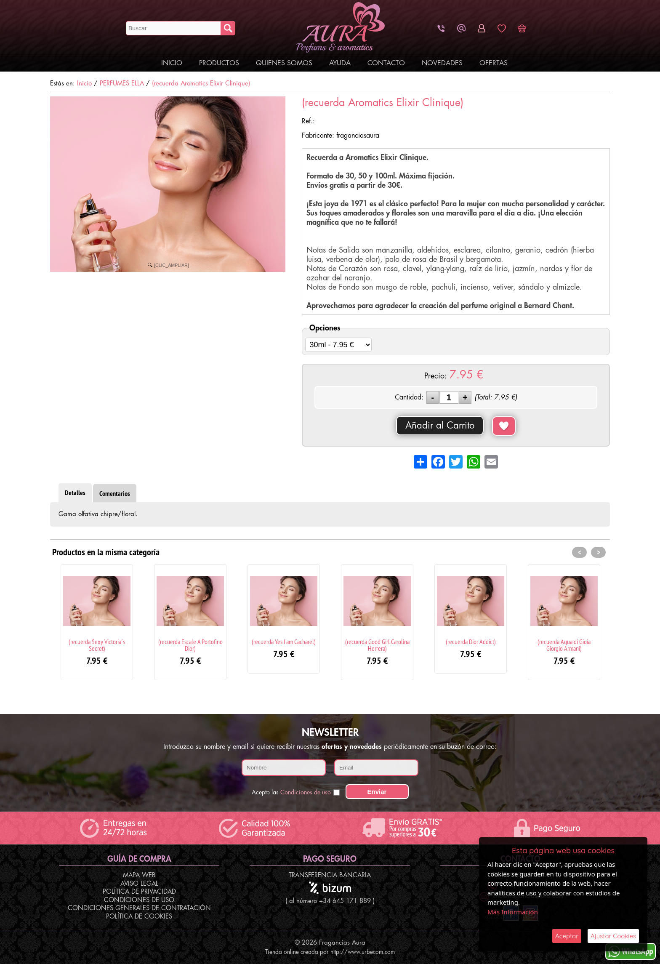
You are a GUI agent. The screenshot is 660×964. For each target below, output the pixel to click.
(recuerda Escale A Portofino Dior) (190, 644)
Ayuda (340, 63)
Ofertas (493, 63)
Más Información (512, 912)
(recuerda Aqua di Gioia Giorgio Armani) (564, 644)
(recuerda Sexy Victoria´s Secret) (97, 644)
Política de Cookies (139, 916)
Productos (219, 63)
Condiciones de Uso (139, 900)
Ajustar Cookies (613, 936)
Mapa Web (139, 875)
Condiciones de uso (305, 792)
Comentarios (114, 493)
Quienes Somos (284, 63)
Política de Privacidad (139, 892)
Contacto (386, 63)
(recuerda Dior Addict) (471, 641)
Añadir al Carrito (439, 425)
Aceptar (566, 936)
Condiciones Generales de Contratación (139, 908)
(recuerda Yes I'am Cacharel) (284, 641)
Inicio (171, 63)
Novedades (442, 63)
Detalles (75, 492)
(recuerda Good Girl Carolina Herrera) (377, 644)
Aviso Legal (139, 884)
